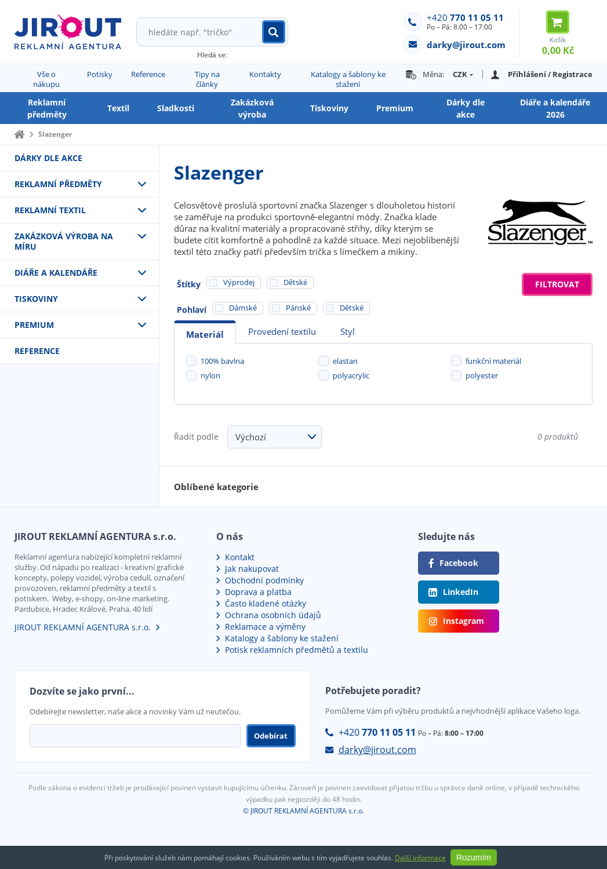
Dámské (243, 307)
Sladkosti (175, 108)
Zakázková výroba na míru (63, 241)
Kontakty (265, 74)
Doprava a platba (258, 591)
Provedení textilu (282, 331)
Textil (118, 108)
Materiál (205, 334)
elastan (345, 361)
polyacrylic (351, 375)
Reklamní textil (50, 210)
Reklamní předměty (47, 108)
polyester (482, 375)
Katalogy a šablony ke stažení (348, 79)
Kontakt (240, 557)
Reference (148, 74)
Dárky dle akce (465, 108)
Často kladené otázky (265, 603)
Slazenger (55, 134)
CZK (460, 74)
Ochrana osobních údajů (273, 614)
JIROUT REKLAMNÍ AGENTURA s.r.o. (82, 627)
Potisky (99, 74)
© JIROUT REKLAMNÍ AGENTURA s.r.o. (303, 811)
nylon (210, 375)
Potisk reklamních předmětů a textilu (296, 649)
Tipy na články (207, 79)
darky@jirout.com (377, 749)
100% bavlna (222, 361)
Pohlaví (191, 309)
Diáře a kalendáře (55, 272)
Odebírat (271, 736)
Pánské (298, 307)
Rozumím (473, 857)
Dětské (352, 307)
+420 (465, 17)
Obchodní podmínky (264, 580)
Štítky (189, 284)
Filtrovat (557, 284)
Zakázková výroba (252, 108)
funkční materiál (493, 361)
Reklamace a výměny (265, 626)
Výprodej (239, 282)
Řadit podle (196, 436)
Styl (347, 331)
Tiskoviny (329, 108)
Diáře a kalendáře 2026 (555, 108)
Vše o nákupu (46, 79)
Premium (394, 108)
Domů (19, 134)
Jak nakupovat (252, 568)
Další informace (420, 858)
